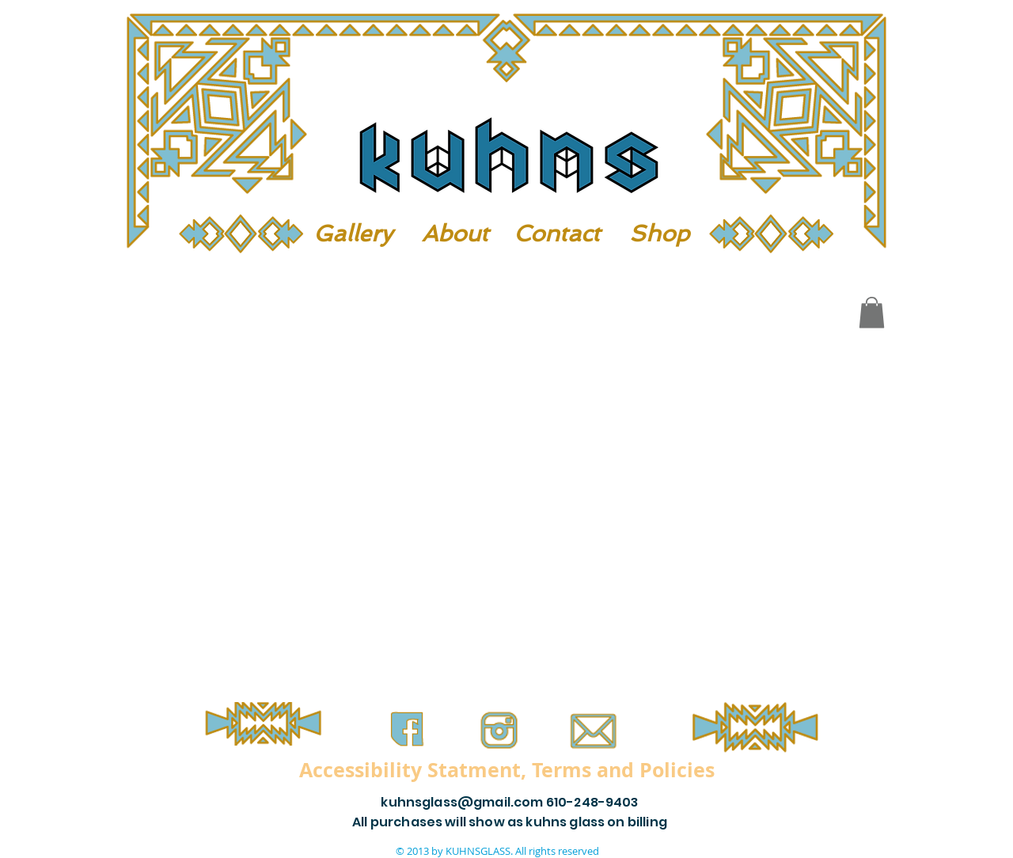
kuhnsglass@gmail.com (462, 802)
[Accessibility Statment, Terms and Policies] (507, 769)
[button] (872, 312)
